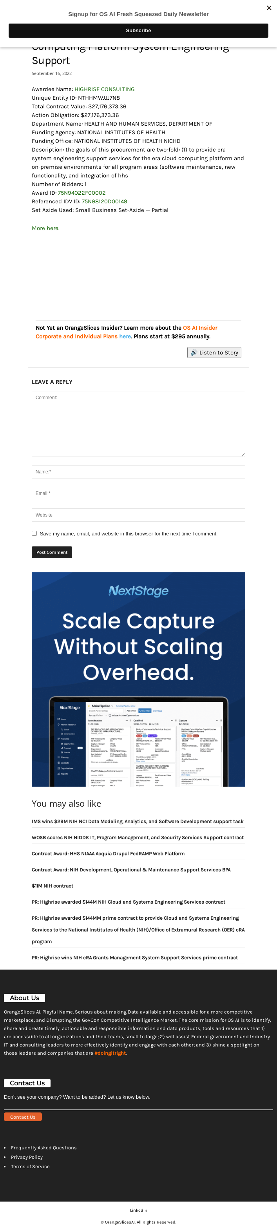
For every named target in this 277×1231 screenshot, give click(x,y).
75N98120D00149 (104, 201)
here (125, 336)
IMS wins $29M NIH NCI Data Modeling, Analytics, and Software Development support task (137, 821)
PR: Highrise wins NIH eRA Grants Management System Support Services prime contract (135, 958)
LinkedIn (138, 1210)
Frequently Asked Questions (44, 1148)
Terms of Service (30, 1166)
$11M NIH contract (52, 886)
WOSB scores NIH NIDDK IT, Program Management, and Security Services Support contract (138, 837)
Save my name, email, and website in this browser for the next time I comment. (129, 534)
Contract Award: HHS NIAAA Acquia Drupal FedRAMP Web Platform (108, 854)
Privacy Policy (27, 1157)
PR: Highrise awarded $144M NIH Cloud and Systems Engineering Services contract (128, 902)
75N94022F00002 (82, 192)
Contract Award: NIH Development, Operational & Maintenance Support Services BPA (131, 870)
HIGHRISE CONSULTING (104, 89)
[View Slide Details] (139, 268)
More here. (46, 228)
